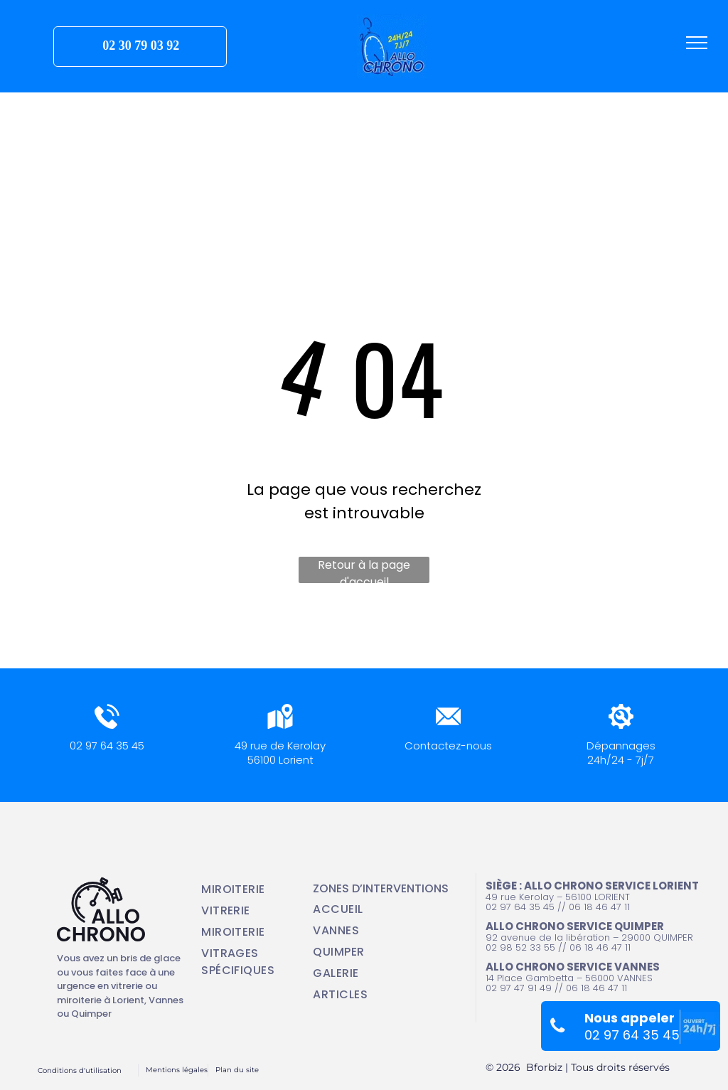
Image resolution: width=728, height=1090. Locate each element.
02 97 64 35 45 (107, 745)
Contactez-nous (448, 745)
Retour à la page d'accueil (364, 570)
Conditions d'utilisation (80, 1070)
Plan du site (237, 1069)
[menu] (696, 42)
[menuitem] (247, 889)
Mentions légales (177, 1069)
